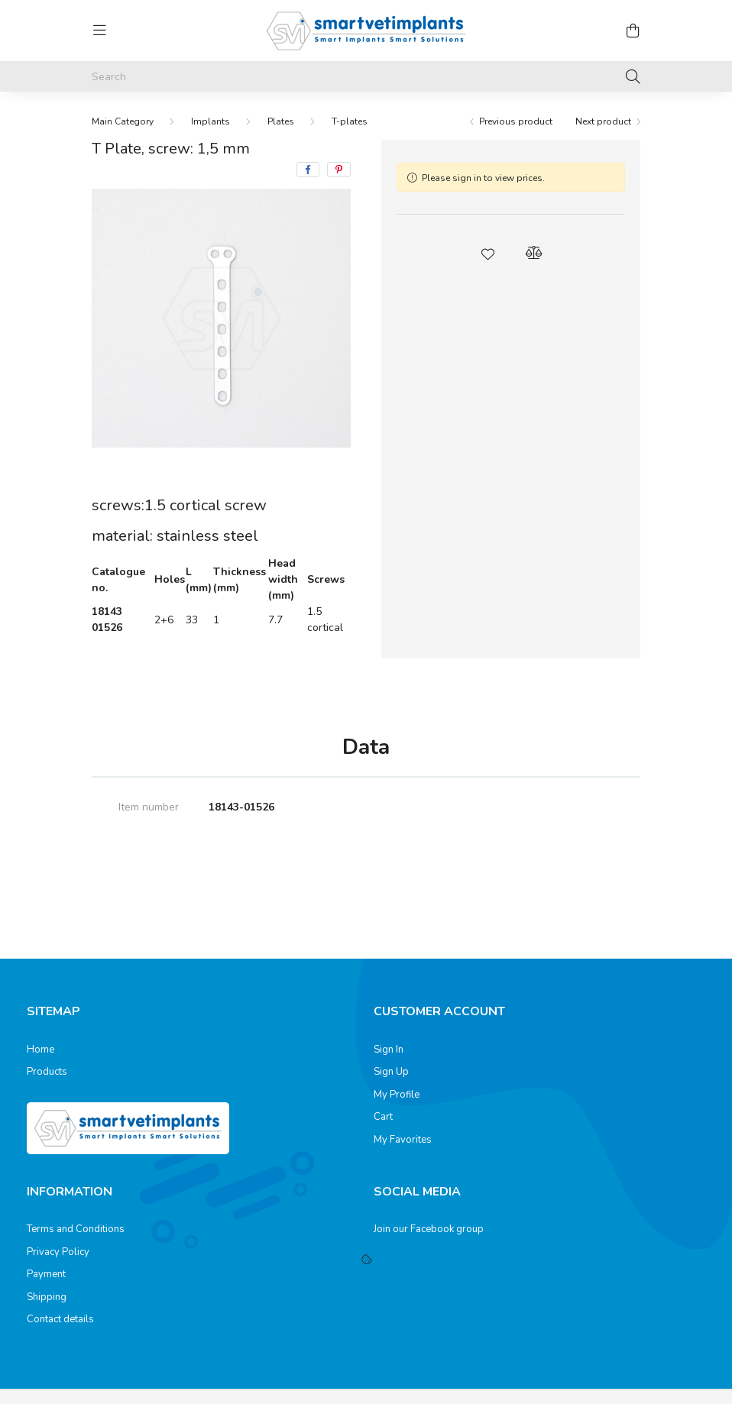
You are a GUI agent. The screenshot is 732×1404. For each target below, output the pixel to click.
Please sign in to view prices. (483, 178)
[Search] (366, 76)
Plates (280, 121)
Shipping (46, 1298)
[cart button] (632, 30)
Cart (383, 1117)
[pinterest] (339, 169)
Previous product (515, 121)
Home (40, 1050)
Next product (603, 121)
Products (47, 1072)
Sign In (388, 1050)
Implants (210, 121)
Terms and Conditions (76, 1230)
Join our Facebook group (429, 1229)
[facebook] (307, 169)
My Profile (396, 1095)
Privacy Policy (58, 1253)
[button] (488, 253)
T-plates (350, 121)
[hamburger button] (99, 30)
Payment (46, 1275)
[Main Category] (123, 121)
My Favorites (403, 1140)
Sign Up (391, 1072)
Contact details (60, 1320)
